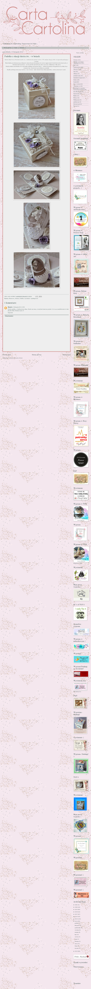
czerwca (77, 936)
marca (76, 943)
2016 (76, 916)
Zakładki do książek (78, 77)
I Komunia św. (76, 86)
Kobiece (75, 80)
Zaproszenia (76, 93)
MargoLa (10, 307)
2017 (76, 914)
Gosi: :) (40, 66)
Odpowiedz (10, 312)
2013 (76, 951)
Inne (74, 71)
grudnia (77, 923)
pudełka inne (76, 102)
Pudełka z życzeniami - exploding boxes (29, 298)
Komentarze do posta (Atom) (15, 358)
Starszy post (66, 355)
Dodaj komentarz (9, 316)
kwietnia (77, 941)
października (78, 927)
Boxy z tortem (76, 84)
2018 (76, 912)
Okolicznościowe (77, 67)
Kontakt (22, 47)
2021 (76, 904)
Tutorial (75, 106)
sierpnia (77, 932)
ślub (74, 65)
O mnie (15, 47)
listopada (77, 925)
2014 (76, 921)
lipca (76, 934)
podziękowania (76, 75)
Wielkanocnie (76, 100)
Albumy (75, 73)
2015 (76, 919)
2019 (76, 909)
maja (76, 939)
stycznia (77, 948)
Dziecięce (17, 298)
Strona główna (7, 47)
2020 (76, 907)
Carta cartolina (80, 52)
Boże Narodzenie (77, 91)
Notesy (75, 97)
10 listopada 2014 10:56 (19, 307)
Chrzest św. (11, 298)
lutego (76, 946)
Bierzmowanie (76, 104)
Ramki (75, 82)
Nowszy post (7, 355)
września (77, 930)
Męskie (75, 95)
